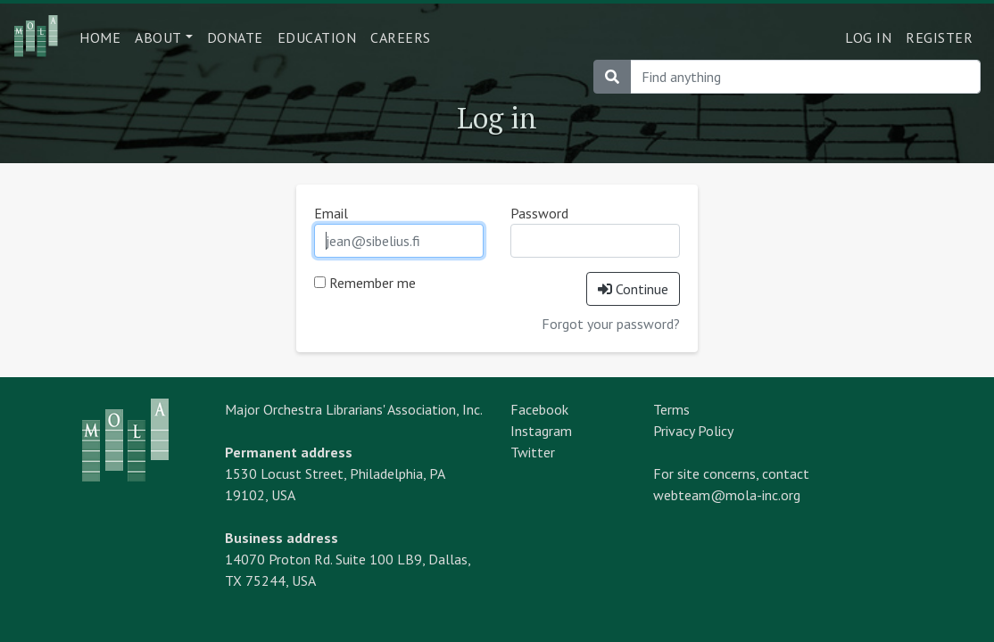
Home (99, 37)
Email (331, 213)
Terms (671, 409)
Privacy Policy (693, 431)
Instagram (541, 431)
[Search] (805, 77)
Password (539, 213)
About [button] (158, 37)
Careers (400, 37)
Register (939, 37)
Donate (235, 37)
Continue (633, 289)
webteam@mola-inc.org (726, 495)
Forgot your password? (611, 324)
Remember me (365, 283)
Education (317, 37)
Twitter (532, 452)
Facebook (539, 409)
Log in (868, 37)
